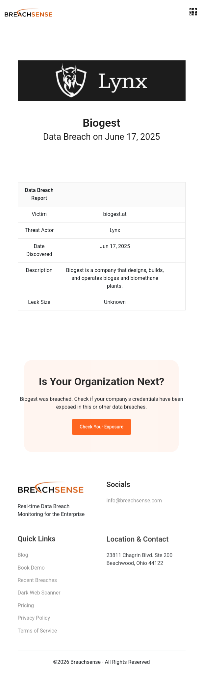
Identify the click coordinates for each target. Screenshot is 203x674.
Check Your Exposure (101, 428)
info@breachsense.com (134, 502)
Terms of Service (37, 633)
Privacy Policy (34, 620)
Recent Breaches (37, 582)
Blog (23, 557)
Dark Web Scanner (39, 595)
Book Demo (31, 570)
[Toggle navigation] (193, 12)
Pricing (26, 608)
